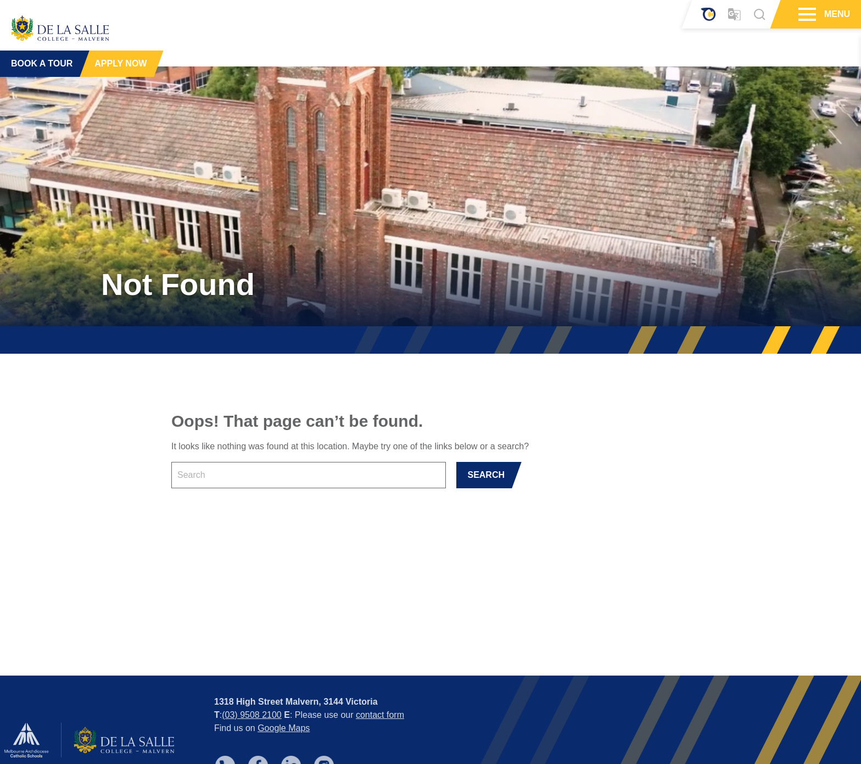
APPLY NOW (120, 60)
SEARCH (486, 474)
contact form (380, 674)
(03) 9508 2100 (252, 674)
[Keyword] (308, 475)
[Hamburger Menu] (805, 14)
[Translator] (734, 14)
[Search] (759, 14)
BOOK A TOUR (41, 60)
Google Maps (284, 688)
